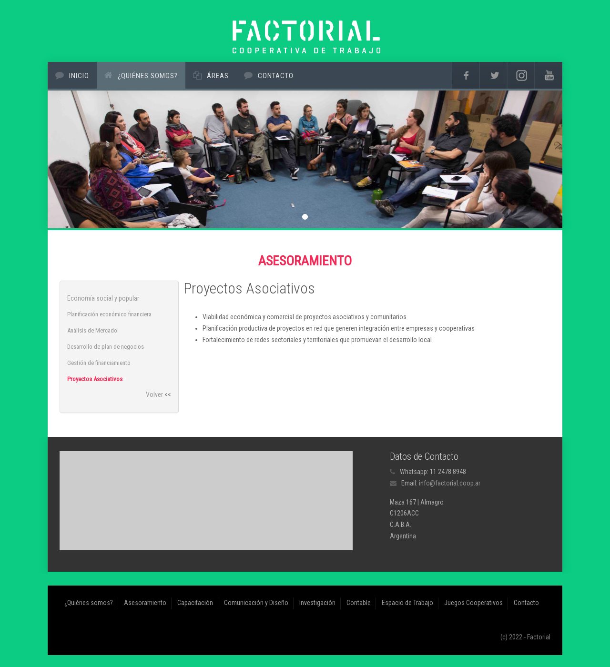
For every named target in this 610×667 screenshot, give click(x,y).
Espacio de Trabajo (407, 602)
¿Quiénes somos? (148, 75)
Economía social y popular (103, 298)
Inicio (79, 75)
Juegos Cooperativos (473, 602)
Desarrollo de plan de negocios (105, 346)
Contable (358, 602)
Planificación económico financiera (109, 314)
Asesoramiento (145, 602)
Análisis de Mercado (92, 330)
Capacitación (195, 602)
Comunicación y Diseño (256, 602)
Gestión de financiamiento (99, 362)
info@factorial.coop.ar (449, 483)
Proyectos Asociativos (94, 379)
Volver (154, 394)
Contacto (276, 75)
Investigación (317, 602)
